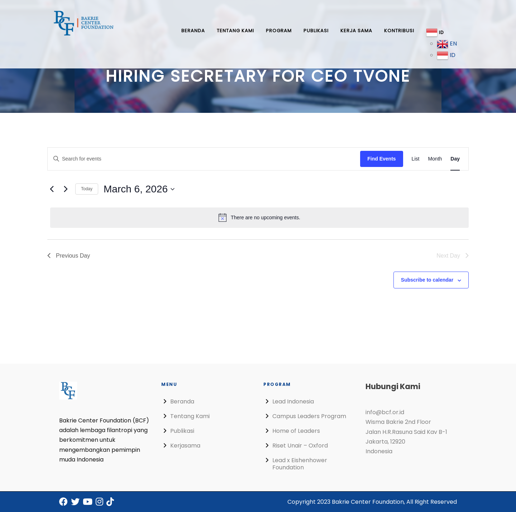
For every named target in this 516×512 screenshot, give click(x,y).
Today (86, 188)
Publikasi (316, 30)
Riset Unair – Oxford (300, 445)
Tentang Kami (235, 30)
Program (279, 30)
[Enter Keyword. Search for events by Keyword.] (204, 159)
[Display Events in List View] (416, 159)
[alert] (259, 217)
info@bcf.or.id (385, 412)
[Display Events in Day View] (455, 159)
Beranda (193, 30)
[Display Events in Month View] (435, 159)
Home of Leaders (296, 431)
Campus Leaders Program (309, 416)
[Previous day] (51, 189)
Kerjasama (185, 445)
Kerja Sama (356, 30)
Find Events (381, 159)
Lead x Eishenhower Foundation (299, 464)
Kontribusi (399, 30)
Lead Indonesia (293, 401)
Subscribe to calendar (427, 280)
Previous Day (68, 256)
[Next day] (65, 189)
